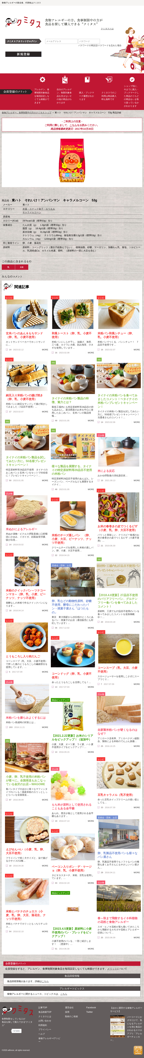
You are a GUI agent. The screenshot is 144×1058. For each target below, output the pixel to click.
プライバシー (44, 1029)
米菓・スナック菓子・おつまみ (39, 209)
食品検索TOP (44, 1012)
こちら (73, 125)
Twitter (89, 1012)
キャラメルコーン (32, 212)
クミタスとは (107, 28)
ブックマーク (72, 193)
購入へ (54, 193)
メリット (112, 968)
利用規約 (42, 1025)
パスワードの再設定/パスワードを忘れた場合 (99, 45)
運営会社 (69, 1007)
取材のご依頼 (71, 1016)
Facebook (91, 1007)
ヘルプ (41, 1034)
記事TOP (42, 1007)
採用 (67, 1012)
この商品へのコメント (90, 193)
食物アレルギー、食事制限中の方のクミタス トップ (26, 112)
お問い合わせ (44, 1021)
